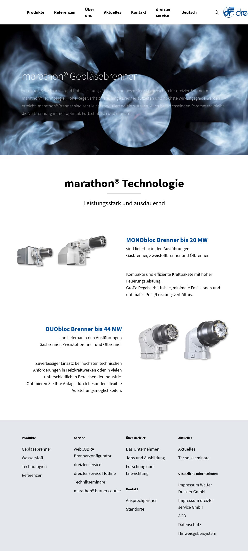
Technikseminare (89, 482)
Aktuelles (186, 449)
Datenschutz (189, 524)
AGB (182, 516)
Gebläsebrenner (36, 449)
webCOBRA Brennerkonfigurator (92, 452)
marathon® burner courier (97, 490)
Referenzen (32, 475)
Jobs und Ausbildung (145, 458)
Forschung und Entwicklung (140, 470)
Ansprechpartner (141, 500)
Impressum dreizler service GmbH (196, 504)
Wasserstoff (32, 458)
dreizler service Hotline (95, 473)
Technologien (34, 466)
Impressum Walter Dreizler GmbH (195, 488)
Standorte (135, 509)
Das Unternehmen (142, 449)
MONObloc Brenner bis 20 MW (167, 240)
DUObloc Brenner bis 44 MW (84, 329)
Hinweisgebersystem (197, 533)
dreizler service (87, 464)
